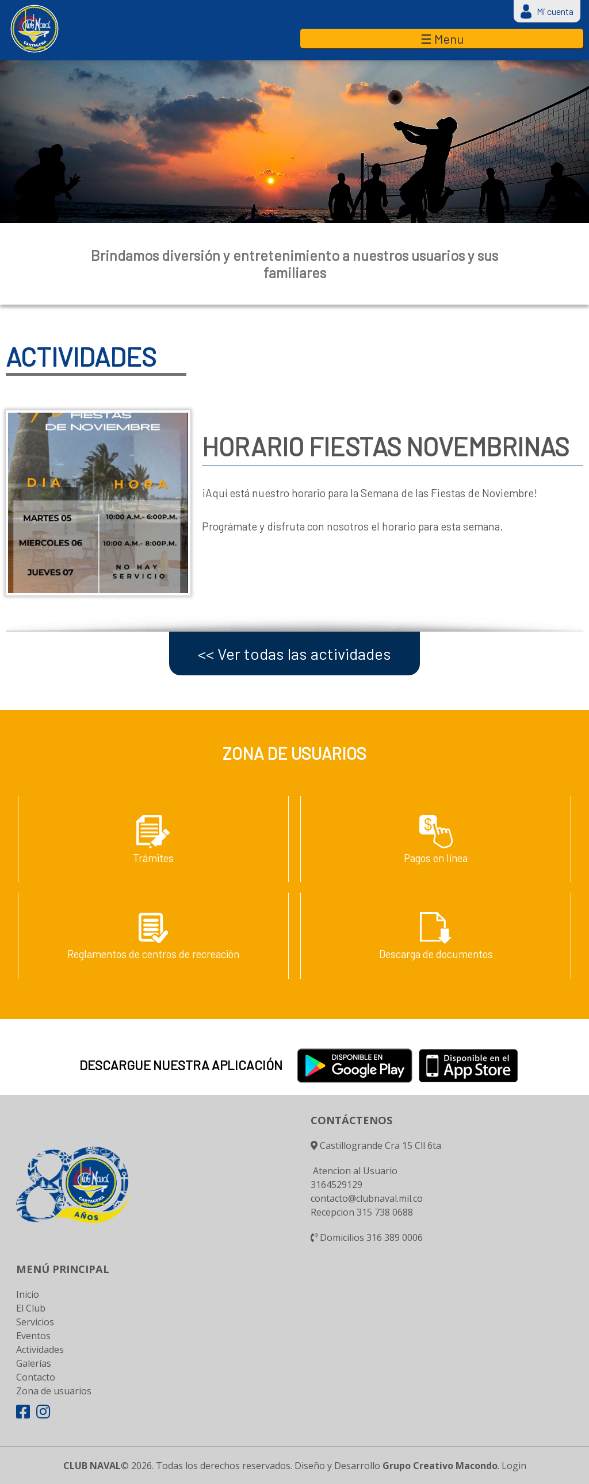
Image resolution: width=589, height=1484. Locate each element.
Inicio (27, 1294)
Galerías (33, 1363)
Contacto (35, 1377)
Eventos (33, 1335)
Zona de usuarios (53, 1391)
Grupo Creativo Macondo (440, 1465)
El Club (30, 1308)
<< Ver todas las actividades (294, 653)
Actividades (40, 1349)
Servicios (35, 1322)
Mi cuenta (555, 11)
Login (514, 1465)
